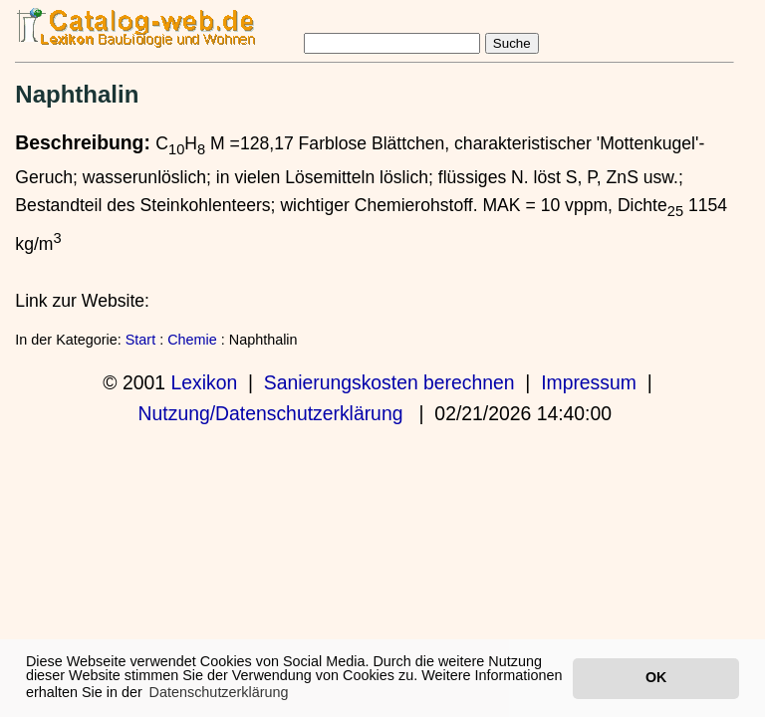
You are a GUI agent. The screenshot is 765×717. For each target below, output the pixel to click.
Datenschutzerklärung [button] (219, 692)
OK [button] (655, 677)
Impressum (589, 382)
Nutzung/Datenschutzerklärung (270, 413)
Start (140, 340)
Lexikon (203, 382)
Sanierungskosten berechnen (389, 382)
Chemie (192, 340)
